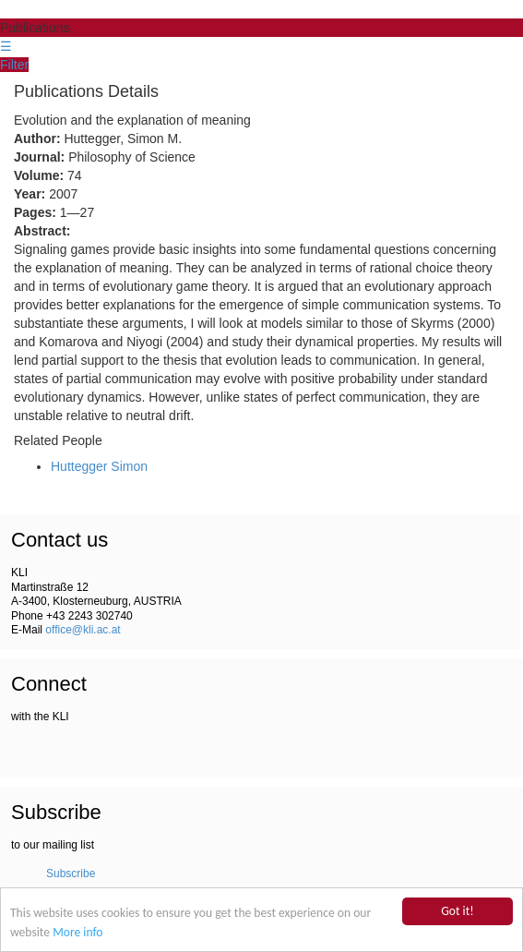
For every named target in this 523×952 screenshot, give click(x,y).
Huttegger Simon (99, 466)
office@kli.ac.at (82, 629)
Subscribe (70, 873)
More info (77, 932)
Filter (14, 64)
